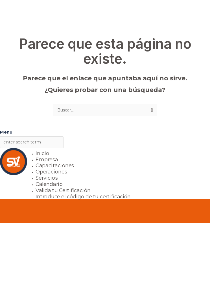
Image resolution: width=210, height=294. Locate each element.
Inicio (42, 153)
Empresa (47, 159)
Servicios (47, 178)
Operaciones (51, 172)
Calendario (49, 184)
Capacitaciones (55, 166)
